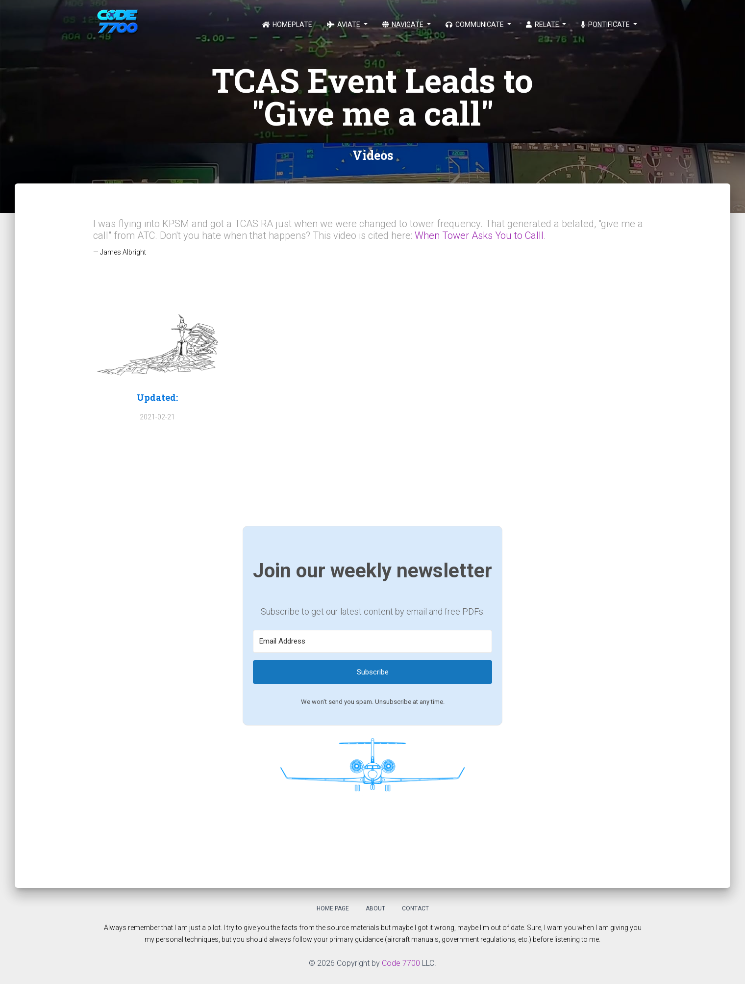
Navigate (403, 24)
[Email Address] (372, 641)
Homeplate (287, 24)
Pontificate (606, 24)
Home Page (333, 908)
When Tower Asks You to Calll (479, 235)
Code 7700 (401, 963)
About (375, 908)
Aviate (344, 24)
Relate (543, 24)
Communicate (475, 24)
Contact (415, 908)
